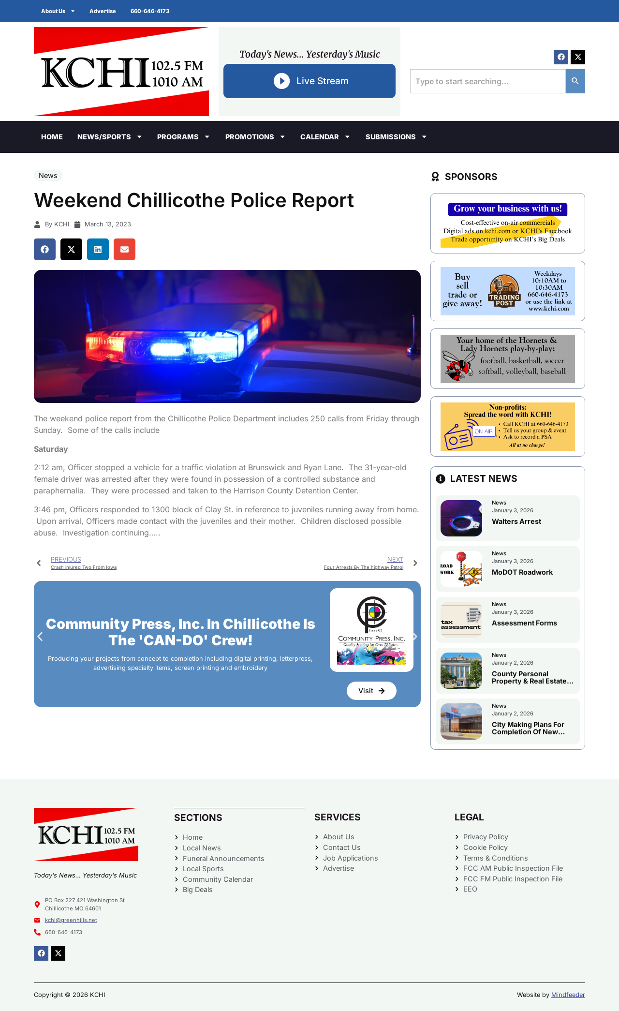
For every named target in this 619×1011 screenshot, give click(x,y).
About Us (58, 10)
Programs (183, 136)
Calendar (325, 136)
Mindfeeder (568, 994)
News (48, 175)
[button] (45, 249)
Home (52, 137)
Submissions (396, 136)
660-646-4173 (150, 11)
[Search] (575, 81)
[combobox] (488, 81)
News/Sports (110, 136)
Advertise (103, 11)
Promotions (255, 136)
